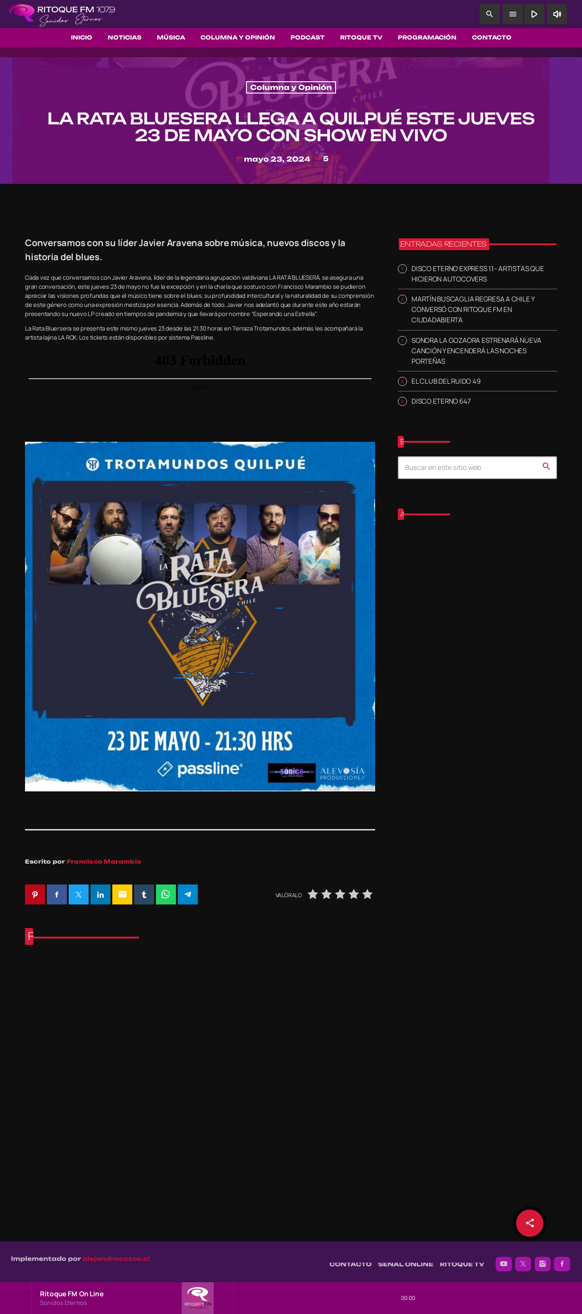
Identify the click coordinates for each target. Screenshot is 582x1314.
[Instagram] (543, 1259)
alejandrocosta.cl (116, 1254)
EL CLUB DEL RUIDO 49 (445, 381)
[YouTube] (504, 1259)
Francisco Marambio (104, 861)
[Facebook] (562, 1259)
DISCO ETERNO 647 (441, 401)
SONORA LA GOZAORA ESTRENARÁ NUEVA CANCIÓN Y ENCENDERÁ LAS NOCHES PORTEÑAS (476, 350)
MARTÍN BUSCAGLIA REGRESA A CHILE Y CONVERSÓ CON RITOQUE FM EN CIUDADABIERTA (472, 309)
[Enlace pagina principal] (62, 14)
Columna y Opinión (291, 87)
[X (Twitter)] (523, 1259)
